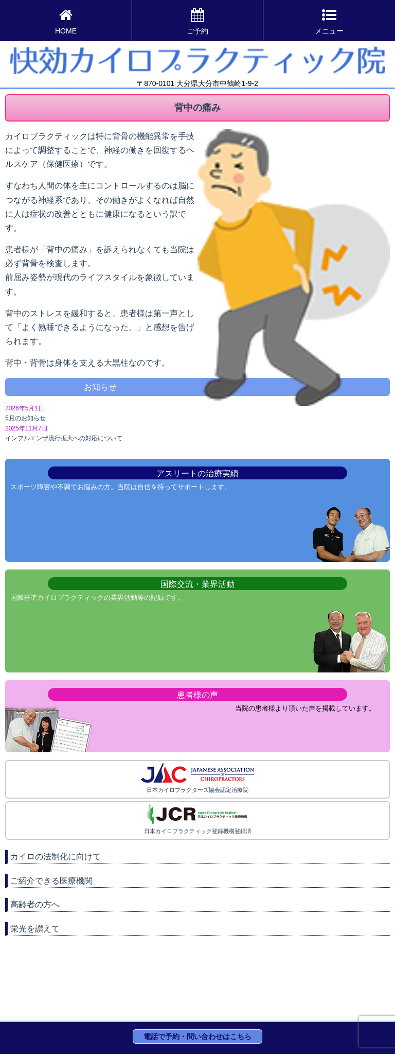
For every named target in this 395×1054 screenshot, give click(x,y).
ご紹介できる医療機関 (51, 880)
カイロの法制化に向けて (55, 856)
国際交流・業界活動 (197, 584)
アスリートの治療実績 (197, 473)
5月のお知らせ (25, 418)
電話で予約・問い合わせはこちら (197, 1036)
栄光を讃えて (35, 928)
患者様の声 (197, 694)
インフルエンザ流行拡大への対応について (63, 438)
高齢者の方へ (35, 904)
